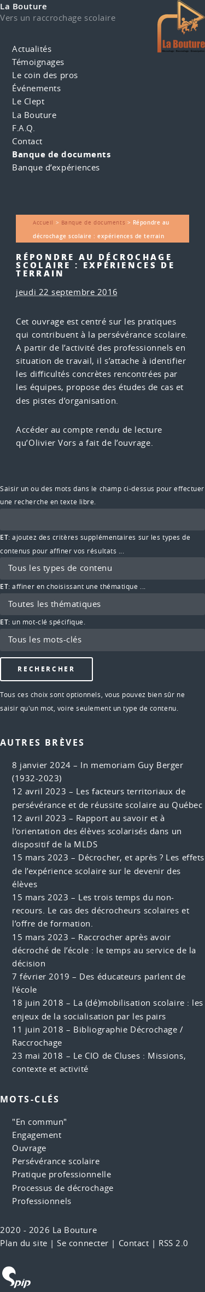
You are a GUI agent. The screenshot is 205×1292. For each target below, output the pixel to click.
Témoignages (38, 62)
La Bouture (24, 6)
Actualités (32, 49)
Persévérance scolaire (56, 1161)
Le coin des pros (45, 75)
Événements (36, 88)
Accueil (43, 222)
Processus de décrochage (63, 1188)
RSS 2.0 (174, 1243)
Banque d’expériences (56, 167)
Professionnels (42, 1201)
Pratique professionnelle (61, 1174)
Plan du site (24, 1243)
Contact (27, 141)
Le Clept (28, 101)
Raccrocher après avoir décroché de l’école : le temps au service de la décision (104, 950)
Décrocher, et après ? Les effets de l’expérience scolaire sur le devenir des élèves (108, 870)
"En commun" (39, 1122)
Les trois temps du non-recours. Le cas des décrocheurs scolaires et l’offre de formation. (100, 910)
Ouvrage (29, 1148)
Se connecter (83, 1243)
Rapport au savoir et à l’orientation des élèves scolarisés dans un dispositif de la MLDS (97, 831)
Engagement (37, 1135)
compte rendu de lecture (112, 429)
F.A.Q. (23, 128)
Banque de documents (61, 154)
